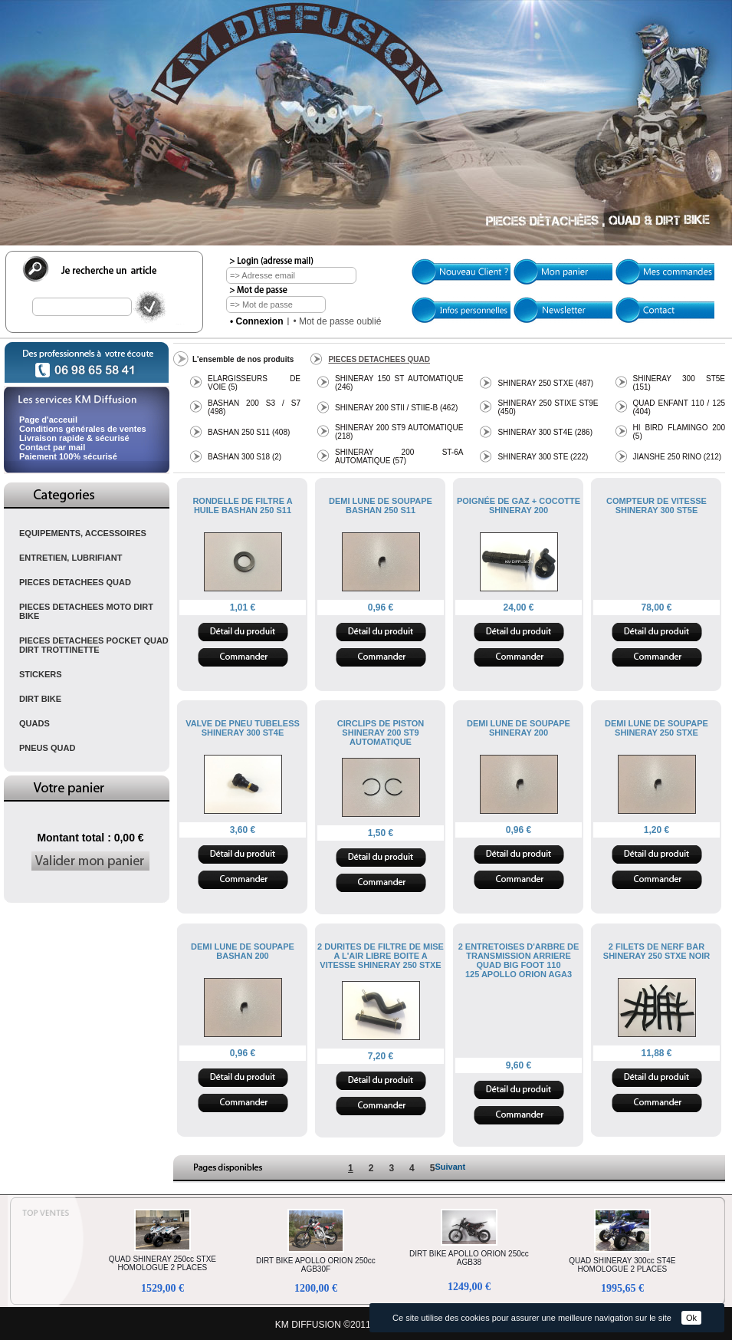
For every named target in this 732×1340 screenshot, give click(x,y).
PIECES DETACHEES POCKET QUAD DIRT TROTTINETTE (94, 645)
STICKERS (40, 674)
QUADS (34, 723)
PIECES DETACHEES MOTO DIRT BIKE (86, 611)
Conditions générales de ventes (82, 428)
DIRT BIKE (40, 698)
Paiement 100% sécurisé (68, 456)
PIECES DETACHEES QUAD (75, 582)
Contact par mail (52, 447)
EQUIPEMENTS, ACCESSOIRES (82, 533)
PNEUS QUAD (47, 747)
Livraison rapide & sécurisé (74, 438)
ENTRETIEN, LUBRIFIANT (70, 557)
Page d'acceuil (48, 419)
